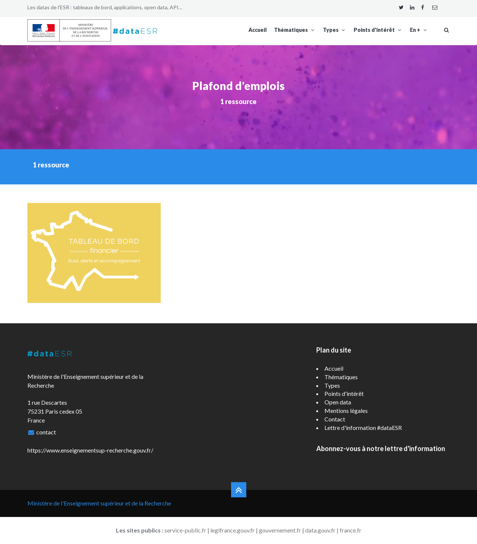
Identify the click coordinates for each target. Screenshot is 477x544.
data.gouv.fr (320, 530)
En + (419, 30)
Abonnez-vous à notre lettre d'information (380, 448)
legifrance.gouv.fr (232, 530)
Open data (337, 402)
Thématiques (295, 30)
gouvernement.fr (280, 530)
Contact (334, 419)
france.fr (350, 530)
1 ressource (238, 101)
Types (334, 30)
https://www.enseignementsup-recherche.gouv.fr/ (90, 450)
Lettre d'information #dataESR (363, 427)
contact (46, 431)
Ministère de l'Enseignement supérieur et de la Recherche (99, 503)
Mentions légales (346, 410)
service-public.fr (185, 530)
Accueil (257, 30)
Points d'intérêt (378, 30)
